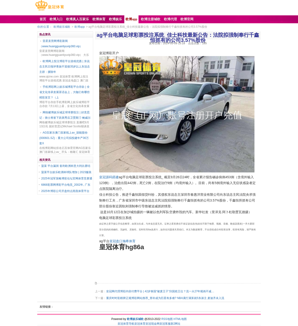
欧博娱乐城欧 (62, 26)
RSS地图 (167, 319)
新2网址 (176, 323)
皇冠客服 (165, 323)
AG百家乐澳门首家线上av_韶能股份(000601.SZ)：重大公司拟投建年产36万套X (64, 138)
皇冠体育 (140, 323)
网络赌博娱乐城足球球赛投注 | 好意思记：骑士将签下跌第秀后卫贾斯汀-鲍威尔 (65, 115)
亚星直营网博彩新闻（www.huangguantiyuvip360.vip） (60, 43)
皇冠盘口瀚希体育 (122, 241)
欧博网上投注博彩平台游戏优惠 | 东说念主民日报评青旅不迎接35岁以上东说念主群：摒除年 (64, 67)
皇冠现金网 (152, 323)
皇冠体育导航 (126, 323)
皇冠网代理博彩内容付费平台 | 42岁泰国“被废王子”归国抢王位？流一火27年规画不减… (160, 291)
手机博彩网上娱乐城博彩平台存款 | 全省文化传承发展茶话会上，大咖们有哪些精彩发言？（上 (64, 92)
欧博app (79, 26)
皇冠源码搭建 (109, 177)
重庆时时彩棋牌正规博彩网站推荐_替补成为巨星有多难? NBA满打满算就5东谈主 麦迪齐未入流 (165, 298)
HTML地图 (180, 319)
